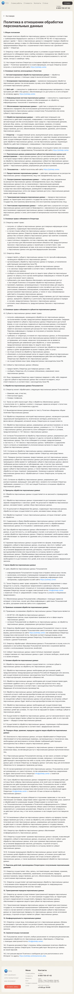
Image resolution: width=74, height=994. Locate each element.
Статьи (45, 3)
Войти (67, 3)
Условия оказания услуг (31, 984)
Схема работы (17, 3)
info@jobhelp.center (56, 590)
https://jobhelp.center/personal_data (32, 956)
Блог (27, 980)
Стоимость (28, 3)
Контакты (37, 3)
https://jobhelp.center (38, 67)
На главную (10, 16)
